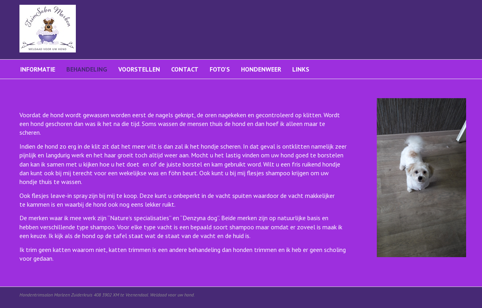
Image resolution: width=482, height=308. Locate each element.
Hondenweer (261, 69)
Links (300, 69)
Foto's (220, 69)
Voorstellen (139, 69)
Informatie (37, 69)
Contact (185, 69)
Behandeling (86, 69)
